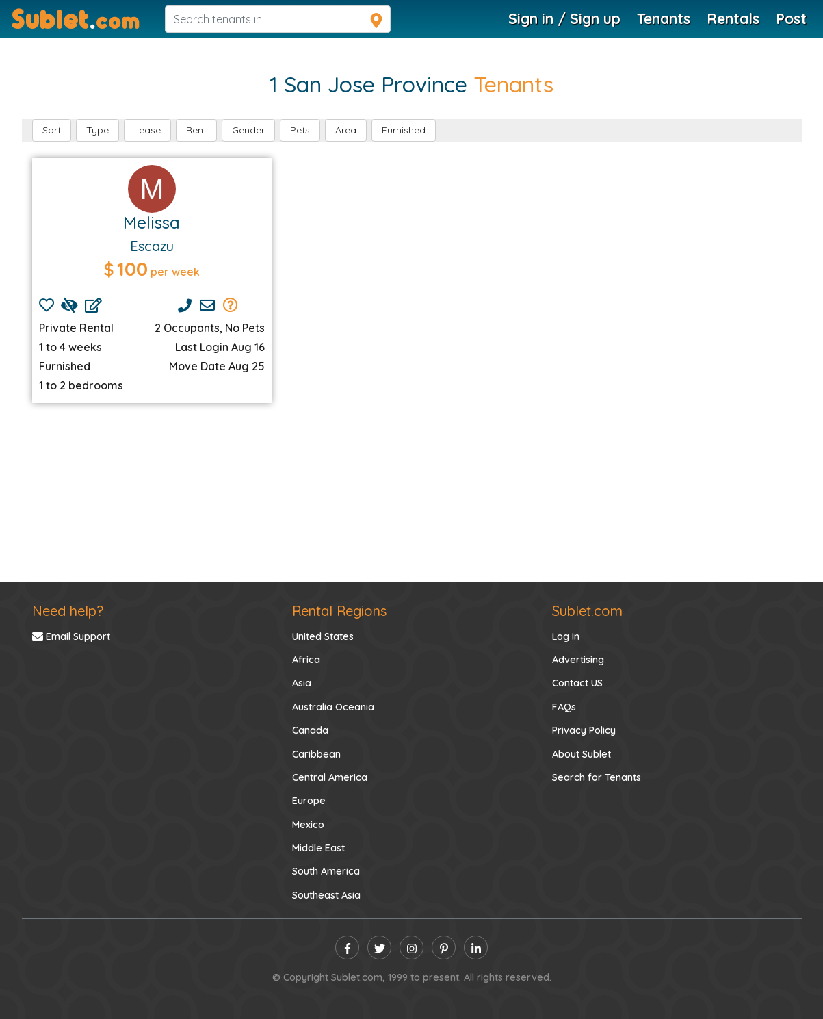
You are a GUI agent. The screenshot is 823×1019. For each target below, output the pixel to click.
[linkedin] (476, 947)
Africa (306, 660)
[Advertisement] (411, 492)
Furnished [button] (404, 130)
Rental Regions (339, 610)
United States (323, 636)
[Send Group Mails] (230, 305)
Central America (329, 777)
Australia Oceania (333, 707)
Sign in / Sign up (564, 18)
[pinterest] (444, 947)
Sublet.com (587, 610)
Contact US (577, 683)
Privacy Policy (584, 730)
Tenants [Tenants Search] (663, 18)
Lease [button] (147, 130)
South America (326, 871)
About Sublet (581, 754)
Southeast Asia (326, 895)
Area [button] (345, 130)
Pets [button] (300, 130)
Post (791, 18)
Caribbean (316, 754)
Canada (310, 730)
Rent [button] (196, 130)
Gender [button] (248, 130)
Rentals (733, 18)
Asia (301, 683)
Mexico (308, 824)
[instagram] (411, 947)
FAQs (564, 707)
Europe (309, 801)
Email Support (71, 636)
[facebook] (347, 947)
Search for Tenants (596, 777)
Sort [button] (51, 130)
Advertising (578, 660)
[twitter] (379, 947)
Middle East (318, 848)
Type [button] (97, 130)
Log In (565, 636)
